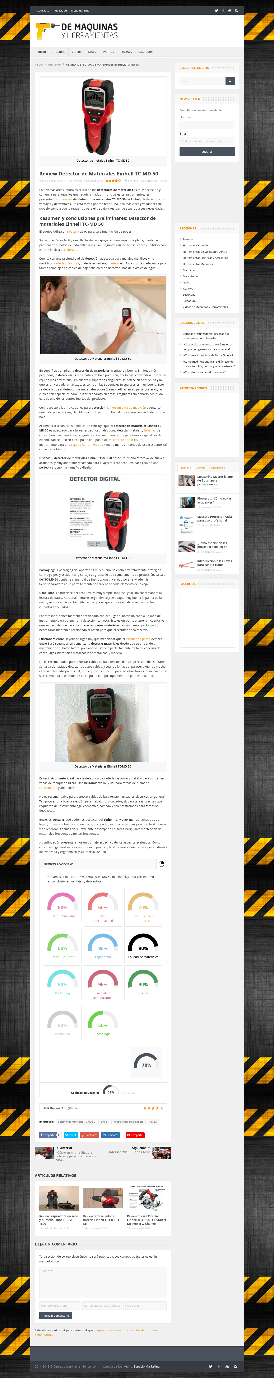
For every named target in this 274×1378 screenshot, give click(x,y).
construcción (48, 788)
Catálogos (145, 52)
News (92, 52)
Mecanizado (190, 276)
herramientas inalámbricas (128, 1121)
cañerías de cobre (66, 263)
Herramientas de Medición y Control (205, 252)
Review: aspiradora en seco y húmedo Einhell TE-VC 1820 (58, 1220)
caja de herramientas (86, 445)
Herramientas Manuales (198, 264)
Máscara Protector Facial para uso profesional (215, 518)
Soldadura (189, 301)
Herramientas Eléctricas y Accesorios (205, 258)
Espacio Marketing (147, 1366)
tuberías (150, 430)
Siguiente (141, 1148)
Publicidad (60, 10)
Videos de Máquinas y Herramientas (205, 307)
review (67, 199)
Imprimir (131, 180)
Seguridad (189, 294)
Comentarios (217, 467)
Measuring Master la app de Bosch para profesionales (215, 480)
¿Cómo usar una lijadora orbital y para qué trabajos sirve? (76, 1156)
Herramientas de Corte (197, 245)
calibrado (70, 250)
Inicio (42, 52)
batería (74, 231)
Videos (77, 52)
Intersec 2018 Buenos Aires (129, 1152)
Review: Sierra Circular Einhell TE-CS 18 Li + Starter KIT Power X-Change (146, 1220)
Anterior (64, 1148)
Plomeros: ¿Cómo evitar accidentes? (214, 500)
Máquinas (189, 270)
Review (153, 1121)
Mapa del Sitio (80, 10)
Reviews (126, 52)
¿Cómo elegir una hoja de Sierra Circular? (208, 355)
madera (113, 263)
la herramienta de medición (126, 408)
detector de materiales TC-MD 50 (76, 1121)
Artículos (58, 52)
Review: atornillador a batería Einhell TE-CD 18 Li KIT (102, 1220)
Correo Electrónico (154, 180)
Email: (184, 133)
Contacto (43, 10)
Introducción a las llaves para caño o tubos (214, 563)
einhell (104, 1121)
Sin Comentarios (93, 180)
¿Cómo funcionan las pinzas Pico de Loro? (212, 545)
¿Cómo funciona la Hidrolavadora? (204, 372)
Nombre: (186, 117)
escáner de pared (120, 440)
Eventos (108, 52)
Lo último (185, 467)
